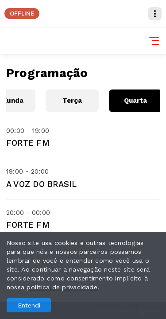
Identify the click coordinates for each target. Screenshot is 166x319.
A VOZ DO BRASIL (41, 184)
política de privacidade (62, 287)
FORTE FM (28, 143)
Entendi (29, 305)
